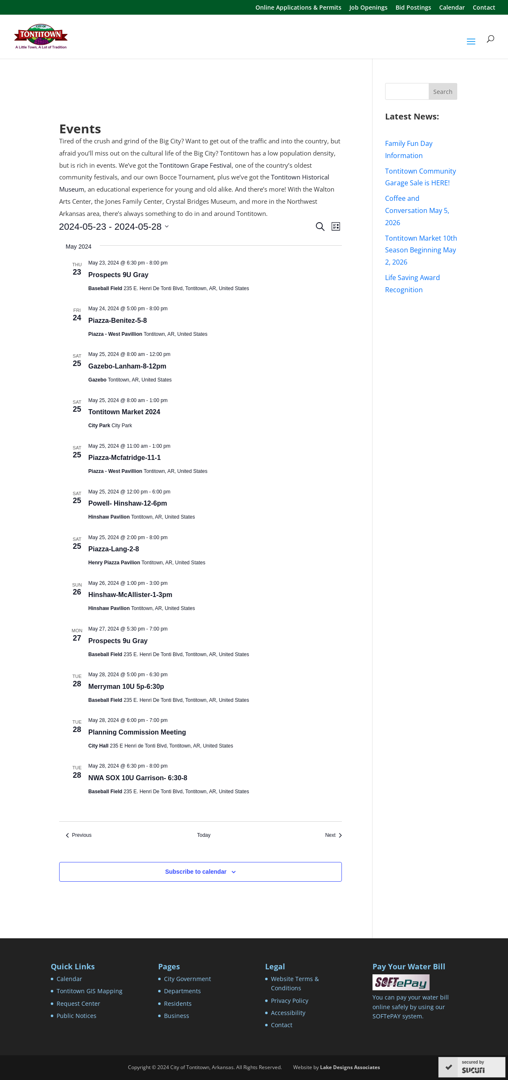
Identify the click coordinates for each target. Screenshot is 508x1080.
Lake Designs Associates (350, 1067)
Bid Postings (413, 8)
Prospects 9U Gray (118, 274)
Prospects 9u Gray (118, 640)
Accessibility (288, 1013)
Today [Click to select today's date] (204, 835)
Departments (182, 991)
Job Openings (368, 8)
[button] (471, 47)
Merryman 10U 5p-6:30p (126, 686)
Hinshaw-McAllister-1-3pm (130, 594)
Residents (178, 1003)
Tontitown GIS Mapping (89, 991)
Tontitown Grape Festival (195, 165)
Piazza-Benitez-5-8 (118, 320)
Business (176, 1016)
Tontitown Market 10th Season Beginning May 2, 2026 (421, 250)
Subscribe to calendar (196, 871)
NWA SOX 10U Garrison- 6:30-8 (138, 777)
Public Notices (76, 1016)
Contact (484, 8)
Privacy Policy (289, 1001)
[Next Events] (333, 835)
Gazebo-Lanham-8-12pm (128, 366)
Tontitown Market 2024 (124, 411)
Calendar (452, 8)
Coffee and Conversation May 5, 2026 (417, 210)
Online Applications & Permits (298, 8)
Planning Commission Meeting (137, 732)
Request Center (78, 1003)
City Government (187, 979)
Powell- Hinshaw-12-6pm (128, 503)
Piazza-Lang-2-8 (114, 549)
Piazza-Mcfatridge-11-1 (125, 457)
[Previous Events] (79, 835)
